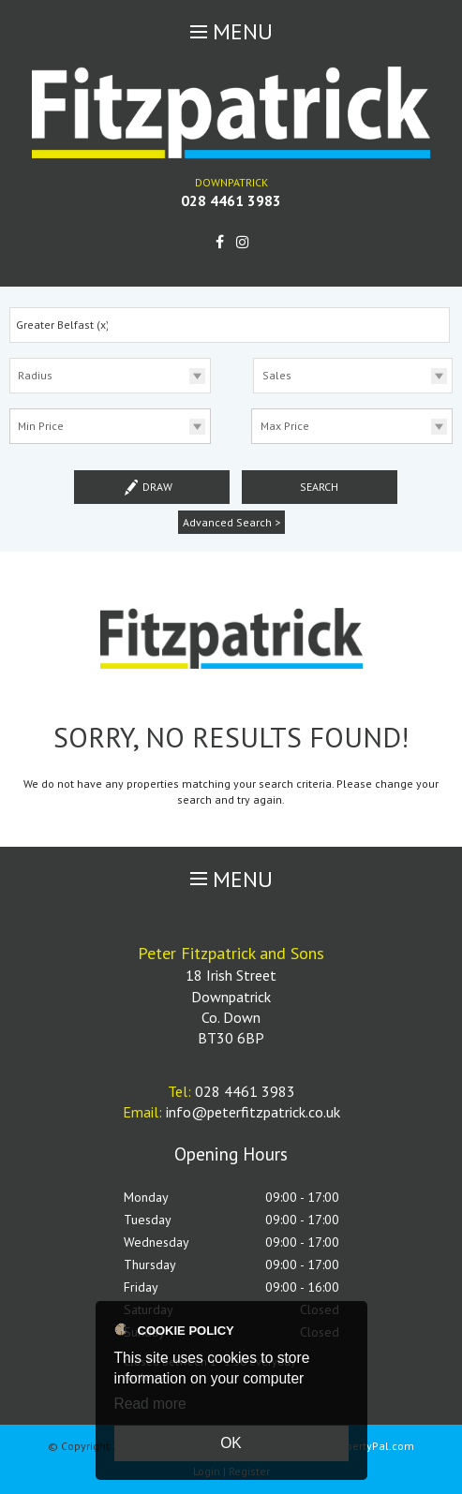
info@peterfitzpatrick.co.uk (253, 1111)
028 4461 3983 (231, 200)
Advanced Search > (231, 522)
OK (231, 1443)
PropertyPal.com (371, 1446)
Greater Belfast (63, 325)
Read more (150, 1404)
